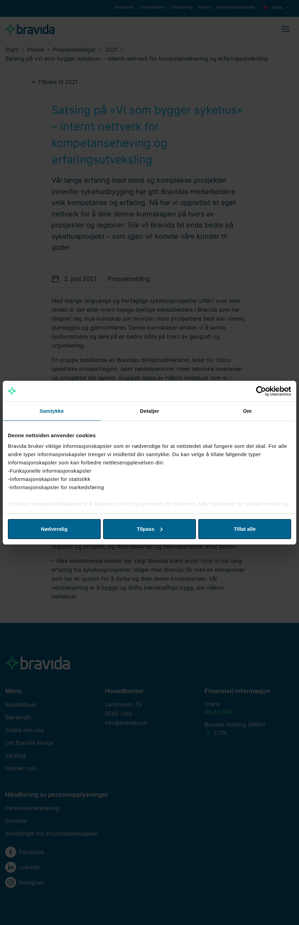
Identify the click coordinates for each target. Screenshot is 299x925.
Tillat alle (245, 529)
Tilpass (150, 529)
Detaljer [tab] (149, 411)
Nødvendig (54, 529)
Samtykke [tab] (52, 411)
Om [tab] (247, 411)
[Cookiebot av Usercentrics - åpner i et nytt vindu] (261, 391)
